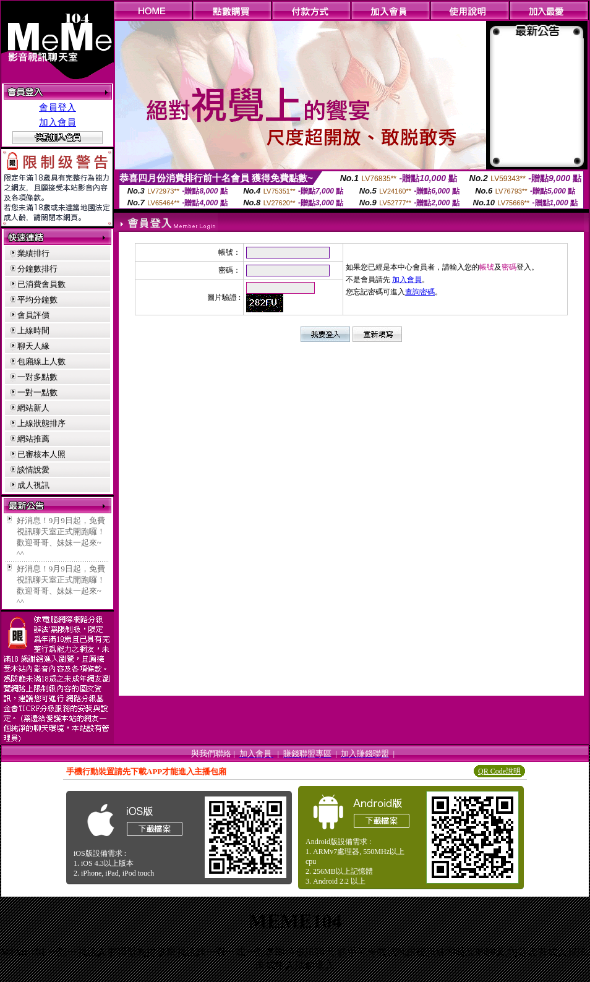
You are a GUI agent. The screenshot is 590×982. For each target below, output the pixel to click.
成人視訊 (33, 485)
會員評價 (33, 315)
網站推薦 (33, 438)
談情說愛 (33, 469)
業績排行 (33, 253)
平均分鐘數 (37, 299)
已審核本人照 (41, 454)
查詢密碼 (420, 292)
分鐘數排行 (37, 268)
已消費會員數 (41, 284)
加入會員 (57, 122)
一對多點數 (37, 377)
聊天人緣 (33, 346)
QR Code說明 (499, 771)
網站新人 (33, 407)
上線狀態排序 (41, 423)
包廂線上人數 (41, 361)
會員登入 (57, 108)
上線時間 (33, 330)
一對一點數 (37, 392)
